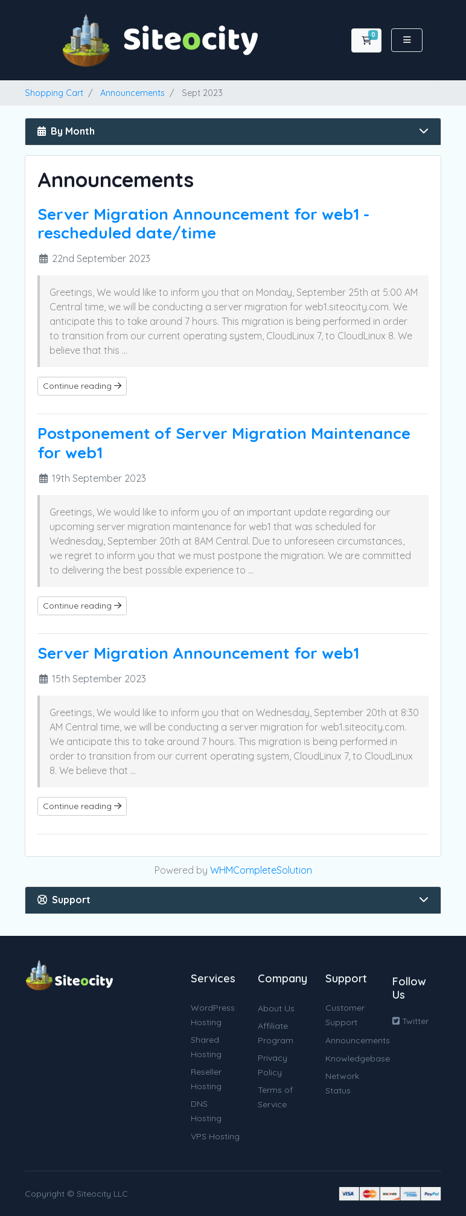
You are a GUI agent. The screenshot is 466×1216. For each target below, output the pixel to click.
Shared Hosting (206, 1047)
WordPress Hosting (213, 1015)
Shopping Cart (54, 93)
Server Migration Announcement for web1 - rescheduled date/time (203, 223)
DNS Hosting (206, 1111)
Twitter (410, 1021)
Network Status (342, 1083)
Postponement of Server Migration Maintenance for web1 (223, 442)
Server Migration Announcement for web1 (198, 653)
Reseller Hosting (206, 1079)
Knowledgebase (357, 1058)
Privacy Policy (272, 1065)
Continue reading (82, 385)
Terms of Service (275, 1097)
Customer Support (345, 1015)
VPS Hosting (215, 1136)
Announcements (132, 93)
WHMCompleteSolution (261, 870)
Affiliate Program (275, 1033)
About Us (276, 1008)
